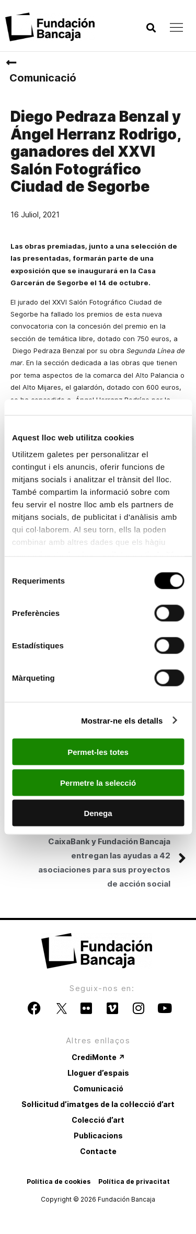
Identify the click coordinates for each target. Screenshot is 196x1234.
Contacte (98, 1151)
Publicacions (98, 1135)
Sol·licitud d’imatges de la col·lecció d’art (98, 1104)
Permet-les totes (98, 752)
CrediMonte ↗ (98, 1057)
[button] (150, 28)
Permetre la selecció (98, 782)
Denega (98, 813)
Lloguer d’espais (98, 1072)
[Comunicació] (11, 62)
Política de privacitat (134, 1181)
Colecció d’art (98, 1119)
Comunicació (42, 78)
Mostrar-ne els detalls (122, 720)
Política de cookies (58, 1181)
